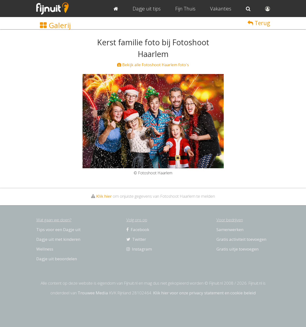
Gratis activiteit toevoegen (241, 239)
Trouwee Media (93, 293)
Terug (259, 23)
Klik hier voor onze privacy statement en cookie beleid (204, 293)
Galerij (55, 25)
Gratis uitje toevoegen (237, 249)
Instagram (139, 249)
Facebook (137, 229)
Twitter (136, 239)
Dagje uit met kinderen (58, 239)
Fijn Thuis (185, 8)
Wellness (44, 249)
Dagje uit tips (147, 8)
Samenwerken (229, 229)
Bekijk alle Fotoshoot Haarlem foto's (153, 64)
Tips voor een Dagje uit (58, 229)
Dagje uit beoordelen (56, 259)
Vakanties (220, 8)
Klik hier (104, 196)
